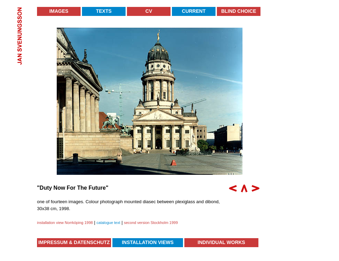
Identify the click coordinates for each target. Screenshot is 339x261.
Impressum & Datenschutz (74, 242)
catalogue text (108, 222)
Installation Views (148, 242)
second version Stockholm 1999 (151, 222)
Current (193, 11)
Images (58, 11)
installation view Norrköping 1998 (65, 222)
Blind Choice (238, 11)
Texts (103, 11)
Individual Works (221, 242)
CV (148, 11)
